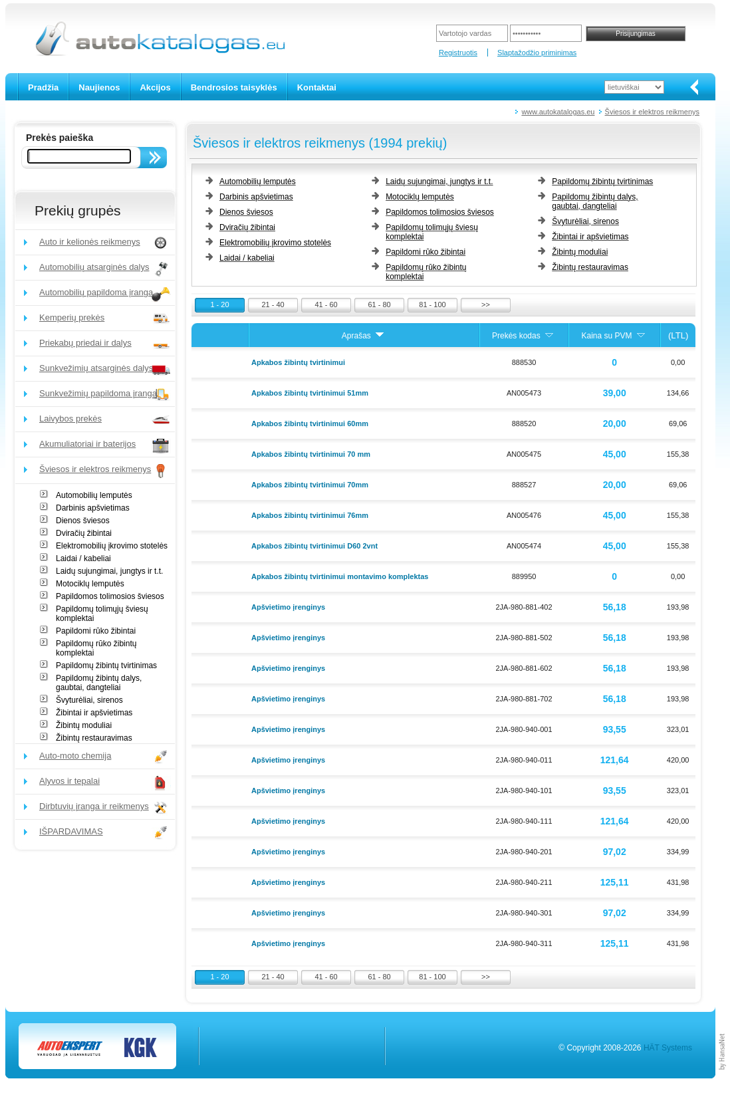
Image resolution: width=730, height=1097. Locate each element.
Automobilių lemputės (94, 495)
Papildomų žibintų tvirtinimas (106, 665)
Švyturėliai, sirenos (89, 700)
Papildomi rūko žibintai (96, 631)
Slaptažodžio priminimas (536, 53)
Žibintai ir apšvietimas (94, 712)
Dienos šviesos (83, 520)
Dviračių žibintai (84, 533)
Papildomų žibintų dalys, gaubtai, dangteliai (99, 682)
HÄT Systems (668, 1047)
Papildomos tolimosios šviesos (110, 596)
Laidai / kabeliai (83, 558)
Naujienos (99, 87)
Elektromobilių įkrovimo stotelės (112, 545)
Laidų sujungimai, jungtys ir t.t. (109, 571)
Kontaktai (316, 87)
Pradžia (43, 87)
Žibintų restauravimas (94, 738)
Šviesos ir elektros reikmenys (652, 112)
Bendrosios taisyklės (234, 87)
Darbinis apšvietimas (93, 508)
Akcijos (155, 87)
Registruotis (458, 53)
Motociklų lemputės (90, 583)
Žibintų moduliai (84, 725)
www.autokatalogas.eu (557, 112)
